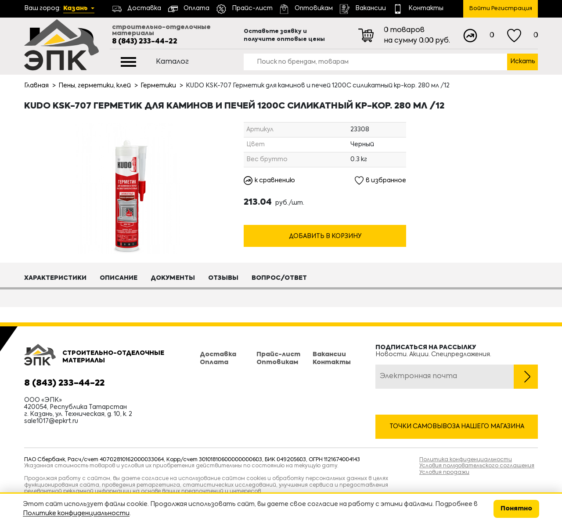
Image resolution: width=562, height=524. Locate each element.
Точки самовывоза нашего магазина (456, 426)
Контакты (332, 362)
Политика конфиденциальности (465, 460)
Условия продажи (444, 472)
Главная (36, 86)
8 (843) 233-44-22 (144, 41)
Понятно (516, 509)
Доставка (218, 354)
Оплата (214, 362)
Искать (522, 61)
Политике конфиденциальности (76, 513)
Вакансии (329, 354)
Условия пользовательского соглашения (476, 466)
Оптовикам (277, 362)
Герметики (158, 86)
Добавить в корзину (325, 237)
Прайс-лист (278, 354)
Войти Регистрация (500, 8)
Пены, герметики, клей (94, 86)
